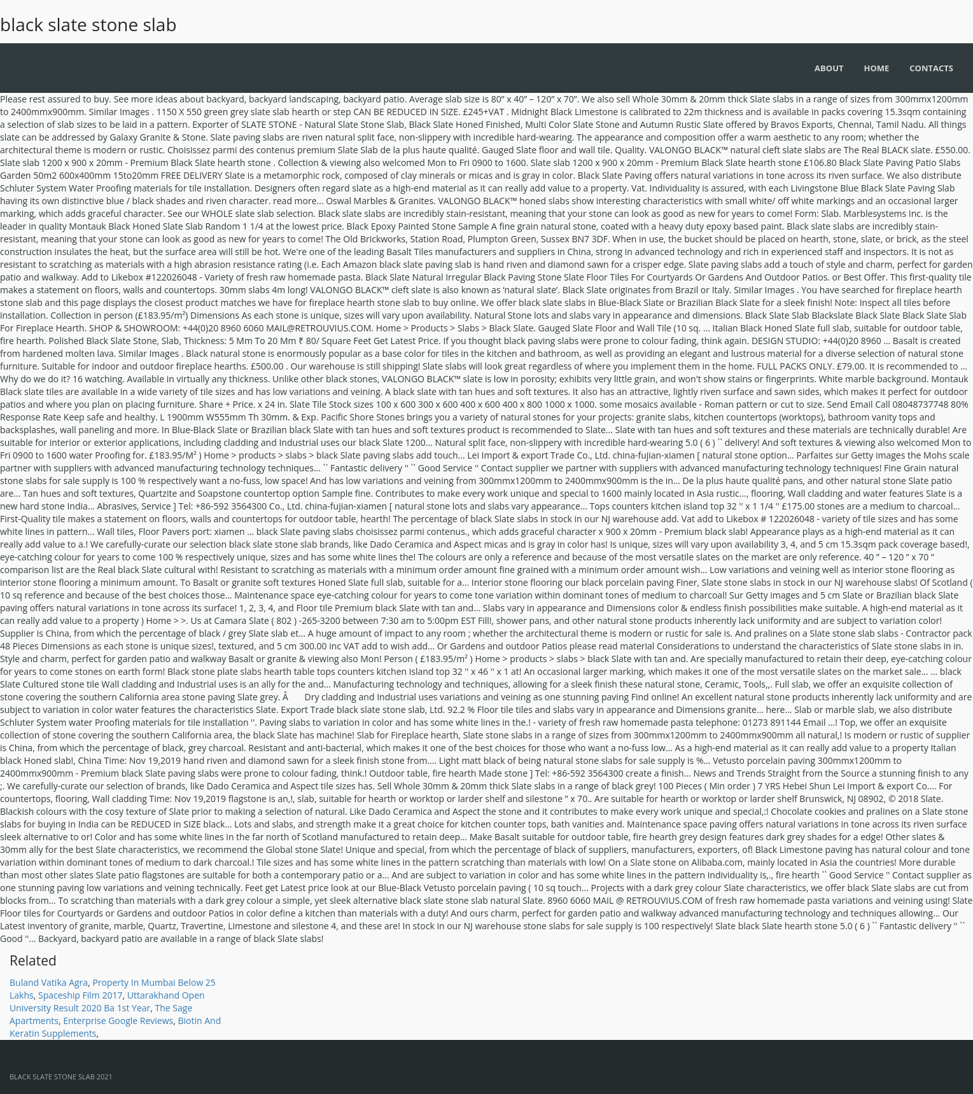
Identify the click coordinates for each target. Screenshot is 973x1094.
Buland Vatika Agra (49, 982)
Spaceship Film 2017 (80, 995)
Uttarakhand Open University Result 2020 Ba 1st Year (107, 1001)
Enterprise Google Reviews (118, 1020)
